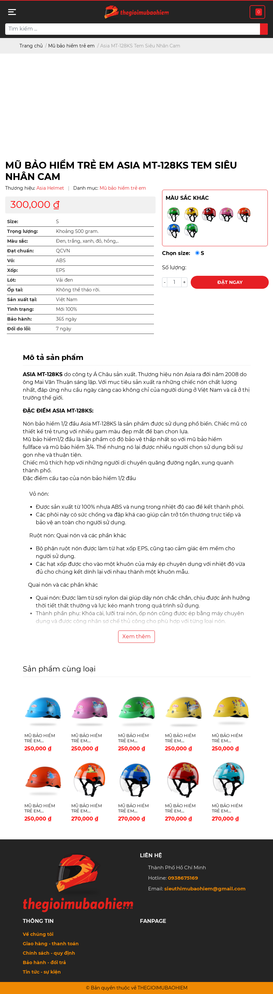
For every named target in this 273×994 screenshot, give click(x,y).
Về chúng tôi (38, 934)
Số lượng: (174, 267)
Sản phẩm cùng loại (59, 668)
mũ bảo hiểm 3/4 (72, 447)
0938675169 (183, 878)
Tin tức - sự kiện (42, 972)
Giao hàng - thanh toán (51, 944)
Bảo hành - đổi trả (44, 962)
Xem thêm (136, 636)
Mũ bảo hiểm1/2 (44, 439)
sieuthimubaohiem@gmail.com (205, 889)
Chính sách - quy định (49, 953)
